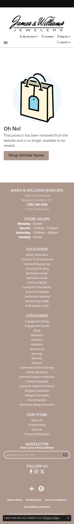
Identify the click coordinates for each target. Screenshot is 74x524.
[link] (47, 36)
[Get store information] (37, 209)
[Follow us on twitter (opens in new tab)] (42, 471)
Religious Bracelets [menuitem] (37, 395)
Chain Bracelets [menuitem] (37, 400)
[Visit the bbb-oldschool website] (31, 488)
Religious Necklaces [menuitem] (37, 390)
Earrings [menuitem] (37, 353)
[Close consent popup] (68, 518)
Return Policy (14, 499)
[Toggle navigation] (5, 42)
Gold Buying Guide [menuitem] (37, 305)
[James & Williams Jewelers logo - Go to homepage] (37, 23)
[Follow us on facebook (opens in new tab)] (31, 471)
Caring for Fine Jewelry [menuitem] (37, 287)
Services (37, 429)
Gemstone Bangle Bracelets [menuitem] (37, 404)
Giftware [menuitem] (37, 363)
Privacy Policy (37, 425)
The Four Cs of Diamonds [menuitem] (37, 259)
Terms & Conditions (56, 499)
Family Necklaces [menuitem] (37, 372)
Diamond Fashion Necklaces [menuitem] (37, 377)
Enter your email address (37, 447)
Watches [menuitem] (37, 358)
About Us (37, 420)
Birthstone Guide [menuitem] (37, 273)
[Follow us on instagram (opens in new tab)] (36, 471)
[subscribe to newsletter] (65, 454)
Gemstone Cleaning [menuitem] (37, 296)
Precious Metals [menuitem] (37, 282)
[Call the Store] (37, 205)
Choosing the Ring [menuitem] (37, 268)
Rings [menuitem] (36, 330)
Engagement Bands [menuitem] (37, 326)
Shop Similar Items (26, 155)
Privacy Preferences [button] (37, 434)
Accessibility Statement (37, 506)
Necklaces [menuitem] (37, 335)
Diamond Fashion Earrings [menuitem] (37, 367)
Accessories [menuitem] (37, 349)
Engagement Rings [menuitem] (37, 321)
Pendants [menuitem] (37, 339)
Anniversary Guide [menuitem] (37, 301)
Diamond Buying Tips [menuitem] (37, 264)
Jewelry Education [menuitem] (37, 254)
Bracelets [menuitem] (37, 344)
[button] (27, 36)
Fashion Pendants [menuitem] (37, 381)
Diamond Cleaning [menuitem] (37, 291)
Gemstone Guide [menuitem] (37, 278)
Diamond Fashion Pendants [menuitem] (37, 386)
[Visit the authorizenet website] (41, 488)
